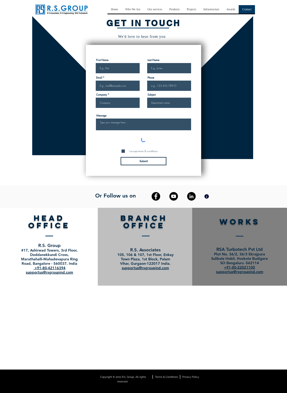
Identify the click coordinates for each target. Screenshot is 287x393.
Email (99, 77)
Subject (152, 94)
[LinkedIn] (191, 196)
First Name (102, 60)
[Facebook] (156, 196)
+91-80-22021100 (239, 267)
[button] (155, 9)
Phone (151, 77)
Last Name (153, 60)
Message (101, 115)
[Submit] (143, 161)
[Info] (206, 196)
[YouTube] (173, 196)
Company (101, 94)
